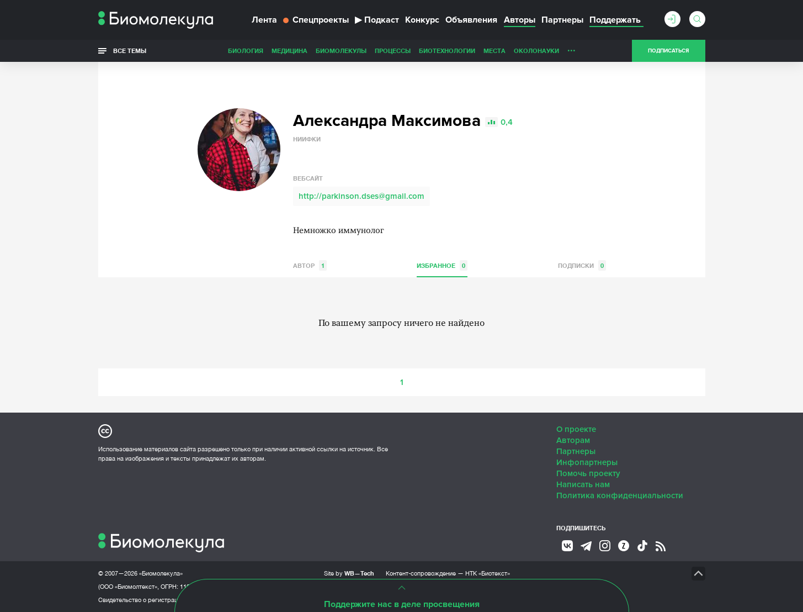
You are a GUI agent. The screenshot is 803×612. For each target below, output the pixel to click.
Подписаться (668, 51)
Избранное (442, 265)
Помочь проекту (588, 473)
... (571, 48)
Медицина (289, 50)
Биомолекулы (341, 50)
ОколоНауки (536, 50)
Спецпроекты (316, 19)
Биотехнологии (447, 50)
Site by (349, 573)
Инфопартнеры (587, 462)
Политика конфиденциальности (619, 495)
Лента (264, 19)
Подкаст (377, 19)
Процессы (393, 50)
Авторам (573, 440)
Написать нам (583, 484)
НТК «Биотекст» (487, 573)
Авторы (519, 19)
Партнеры (562, 19)
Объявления (471, 19)
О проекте (576, 429)
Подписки (582, 265)
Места (494, 50)
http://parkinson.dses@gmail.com (361, 196)
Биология (245, 50)
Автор (310, 265)
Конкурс (422, 19)
